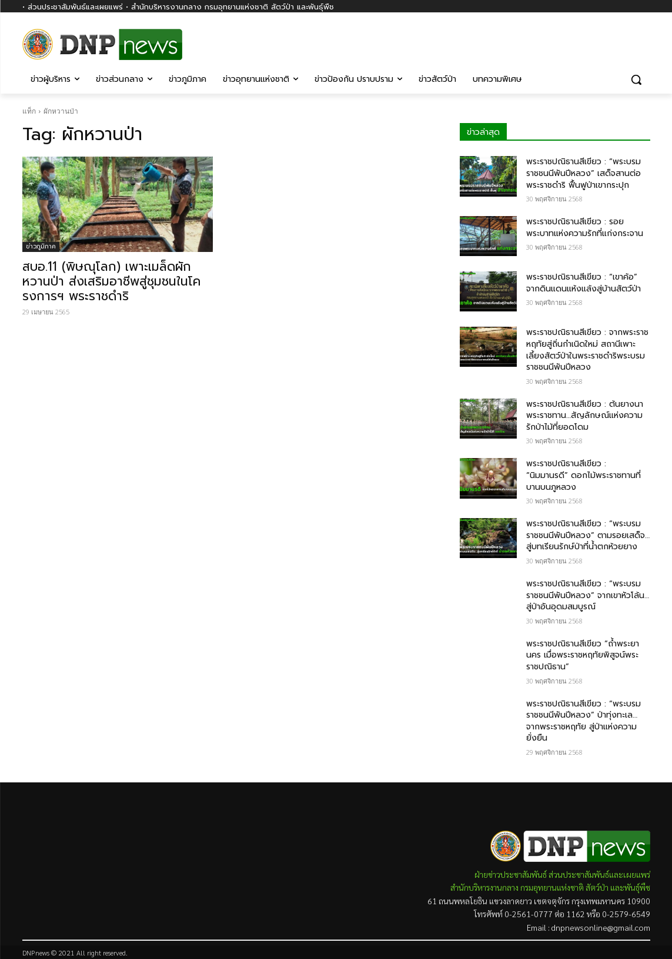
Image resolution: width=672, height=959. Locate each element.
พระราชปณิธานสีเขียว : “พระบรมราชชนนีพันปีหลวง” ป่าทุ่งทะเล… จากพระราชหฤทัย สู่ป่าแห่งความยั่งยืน (583, 721)
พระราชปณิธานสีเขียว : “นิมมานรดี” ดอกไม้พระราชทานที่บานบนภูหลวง (583, 475)
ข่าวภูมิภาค (41, 246)
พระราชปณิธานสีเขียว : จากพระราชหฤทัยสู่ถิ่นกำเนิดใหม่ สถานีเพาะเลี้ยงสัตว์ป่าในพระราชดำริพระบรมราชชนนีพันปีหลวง (587, 349)
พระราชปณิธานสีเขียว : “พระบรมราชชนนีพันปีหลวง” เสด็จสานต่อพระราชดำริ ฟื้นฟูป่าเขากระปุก (583, 173)
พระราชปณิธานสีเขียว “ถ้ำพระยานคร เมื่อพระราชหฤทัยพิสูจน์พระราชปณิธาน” (582, 655)
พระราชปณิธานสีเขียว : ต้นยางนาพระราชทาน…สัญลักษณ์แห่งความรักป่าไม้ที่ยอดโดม (584, 415)
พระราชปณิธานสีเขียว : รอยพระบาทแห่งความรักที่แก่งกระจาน (584, 227)
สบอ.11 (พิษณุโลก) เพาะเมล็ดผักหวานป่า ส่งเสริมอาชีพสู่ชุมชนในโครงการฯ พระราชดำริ (111, 281)
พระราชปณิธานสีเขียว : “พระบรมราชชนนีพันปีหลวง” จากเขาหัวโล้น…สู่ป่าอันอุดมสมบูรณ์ (587, 595)
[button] (636, 79)
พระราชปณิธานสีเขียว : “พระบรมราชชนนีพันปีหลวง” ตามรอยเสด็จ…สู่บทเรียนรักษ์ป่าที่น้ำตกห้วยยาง (588, 535)
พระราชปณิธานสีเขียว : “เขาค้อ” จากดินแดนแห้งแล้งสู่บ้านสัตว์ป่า (583, 283)
